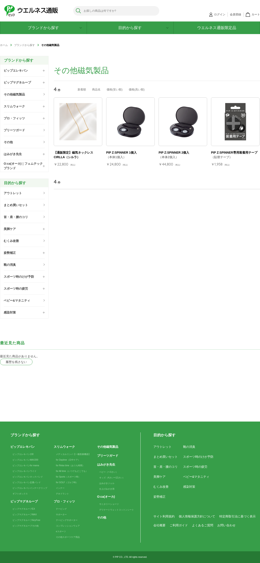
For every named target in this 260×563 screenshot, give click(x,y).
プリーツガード (107, 455)
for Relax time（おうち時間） (70, 465)
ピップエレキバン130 (23, 454)
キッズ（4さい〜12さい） (112, 477)
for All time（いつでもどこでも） (72, 471)
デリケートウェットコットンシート (116, 510)
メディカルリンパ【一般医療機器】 (73, 454)
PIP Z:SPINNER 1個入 (121, 152)
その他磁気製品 (107, 446)
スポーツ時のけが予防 (198, 456)
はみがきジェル (106, 483)
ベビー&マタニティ (196, 476)
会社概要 (159, 525)
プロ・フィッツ (64, 501)
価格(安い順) (115, 89)
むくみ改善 (161, 486)
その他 (101, 517)
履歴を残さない (16, 362)
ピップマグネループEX (24, 509)
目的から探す (143, 28)
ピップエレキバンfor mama (26, 465)
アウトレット (162, 446)
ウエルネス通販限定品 (216, 28)
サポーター (61, 514)
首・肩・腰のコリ (165, 466)
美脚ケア (159, 476)
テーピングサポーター (67, 520)
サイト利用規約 (164, 516)
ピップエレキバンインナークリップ (30, 488)
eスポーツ (61, 531)
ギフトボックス (20, 493)
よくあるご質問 (202, 525)
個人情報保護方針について (197, 516)
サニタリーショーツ (109, 504)
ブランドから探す (55, 28)
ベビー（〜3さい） (108, 472)
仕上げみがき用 (106, 489)
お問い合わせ (226, 525)
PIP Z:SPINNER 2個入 (174, 152)
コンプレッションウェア (68, 526)
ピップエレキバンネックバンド (28, 477)
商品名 (96, 89)
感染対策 (189, 486)
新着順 (82, 89)
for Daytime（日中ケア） (68, 460)
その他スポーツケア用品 (68, 537)
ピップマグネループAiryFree (26, 520)
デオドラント (62, 493)
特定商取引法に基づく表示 (237, 516)
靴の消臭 (189, 446)
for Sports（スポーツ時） (68, 477)
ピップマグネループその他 (26, 526)
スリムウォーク (64, 446)
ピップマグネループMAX (25, 514)
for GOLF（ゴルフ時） (67, 482)
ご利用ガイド (179, 525)
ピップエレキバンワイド (24, 471)
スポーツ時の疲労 (195, 466)
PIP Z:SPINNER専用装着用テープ (234, 152)
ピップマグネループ (24, 501)
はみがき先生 (106, 464)
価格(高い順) (137, 89)
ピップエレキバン (22, 446)
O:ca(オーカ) (106, 496)
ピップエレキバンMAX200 (25, 460)
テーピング (61, 509)
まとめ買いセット (165, 456)
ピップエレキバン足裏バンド (27, 482)
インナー (60, 488)
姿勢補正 (159, 496)
